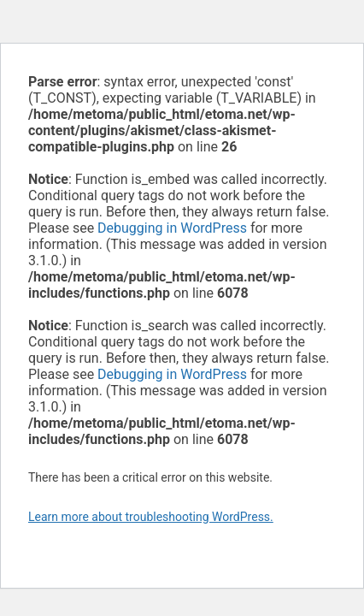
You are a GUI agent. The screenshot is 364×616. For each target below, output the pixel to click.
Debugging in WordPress (172, 228)
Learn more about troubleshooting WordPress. (150, 517)
